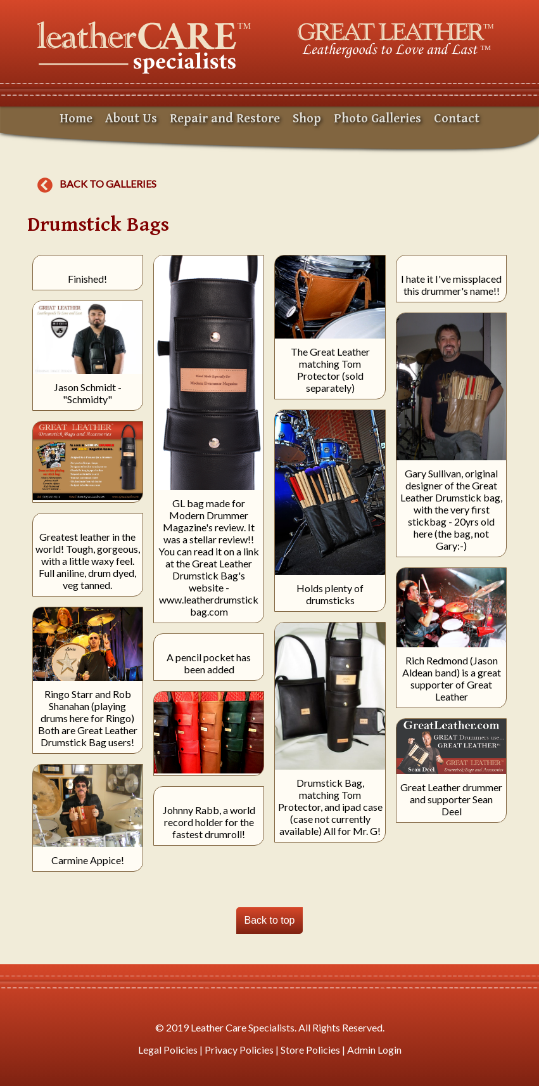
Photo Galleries (377, 119)
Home (76, 119)
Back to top (269, 920)
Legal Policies (168, 1050)
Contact (456, 119)
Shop (307, 119)
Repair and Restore (225, 119)
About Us (131, 119)
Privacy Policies (239, 1050)
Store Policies (310, 1050)
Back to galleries (96, 184)
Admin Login (374, 1050)
